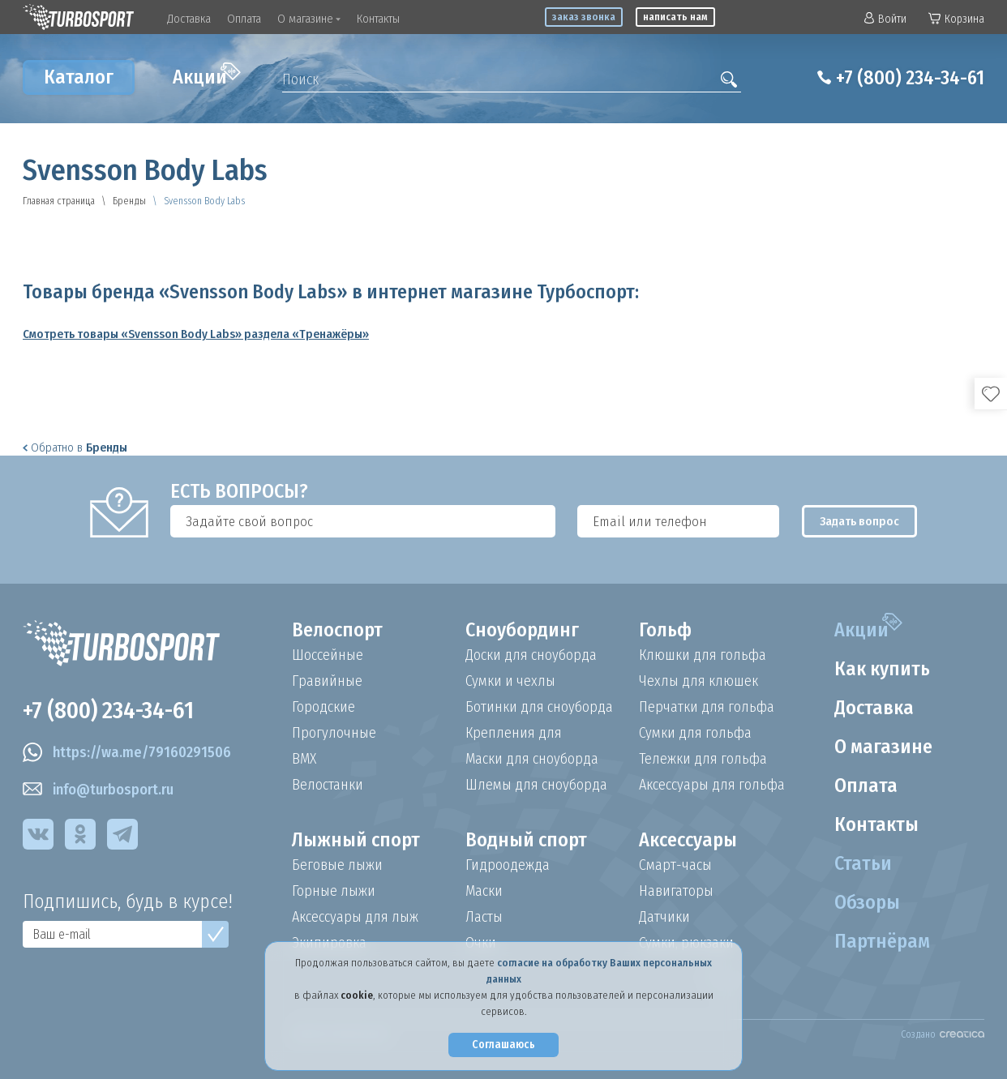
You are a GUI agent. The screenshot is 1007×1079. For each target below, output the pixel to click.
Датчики (664, 917)
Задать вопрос (859, 521)
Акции (207, 75)
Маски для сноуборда (531, 758)
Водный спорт (526, 840)
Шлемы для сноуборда (536, 784)
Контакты (378, 18)
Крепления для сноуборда (513, 733)
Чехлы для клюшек (698, 681)
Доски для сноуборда (531, 655)
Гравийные (327, 681)
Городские (323, 707)
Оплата (244, 18)
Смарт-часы (675, 865)
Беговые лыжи (337, 865)
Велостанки (327, 784)
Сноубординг (522, 630)
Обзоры (867, 902)
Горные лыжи (333, 891)
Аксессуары (688, 840)
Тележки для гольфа (703, 758)
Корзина (956, 19)
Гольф (665, 630)
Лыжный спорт (356, 840)
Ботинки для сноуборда (539, 707)
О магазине (309, 18)
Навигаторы (676, 891)
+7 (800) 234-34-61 (910, 77)
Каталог (79, 77)
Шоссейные (327, 655)
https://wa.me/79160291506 (127, 752)
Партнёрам (882, 941)
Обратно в (75, 447)
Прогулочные (334, 733)
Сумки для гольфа (695, 733)
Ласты (484, 917)
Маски (484, 891)
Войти (885, 19)
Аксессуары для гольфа (712, 784)
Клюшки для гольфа (702, 655)
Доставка (189, 18)
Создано (942, 1034)
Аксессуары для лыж (355, 917)
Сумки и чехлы (510, 681)
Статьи (863, 863)
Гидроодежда (507, 865)
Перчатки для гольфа (706, 707)
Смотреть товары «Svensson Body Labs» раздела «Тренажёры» (196, 334)
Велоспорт (337, 630)
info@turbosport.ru (98, 789)
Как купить (882, 669)
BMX (304, 758)
